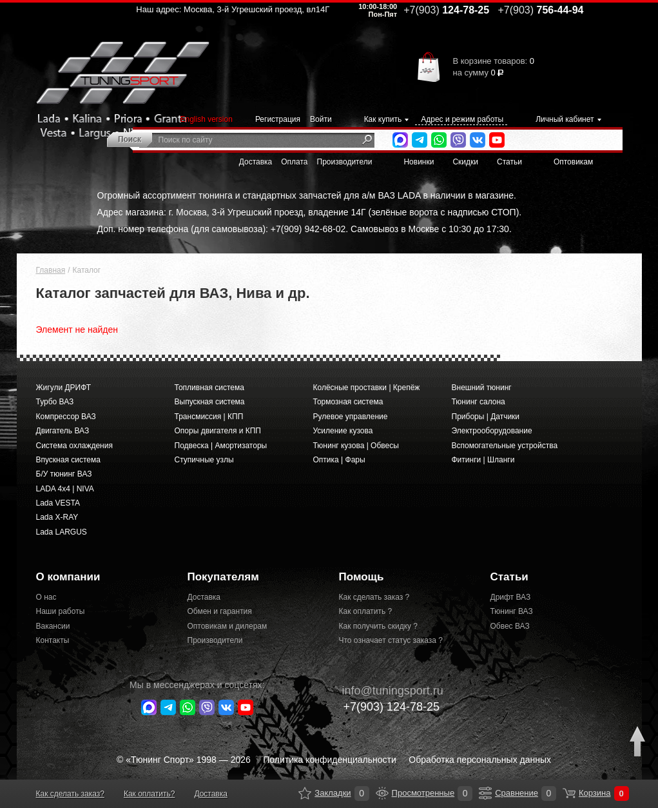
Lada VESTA (58, 502)
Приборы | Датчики (486, 416)
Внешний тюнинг (482, 387)
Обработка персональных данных (480, 759)
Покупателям (223, 577)
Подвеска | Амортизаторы (221, 445)
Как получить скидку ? (378, 626)
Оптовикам (573, 161)
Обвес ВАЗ (510, 626)
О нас (46, 597)
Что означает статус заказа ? (391, 640)
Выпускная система (210, 401)
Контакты (53, 640)
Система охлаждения (74, 445)
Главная (51, 270)
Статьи (509, 161)
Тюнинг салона (478, 401)
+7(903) (384, 706)
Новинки (418, 161)
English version (206, 119)
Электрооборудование (492, 430)
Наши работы (60, 611)
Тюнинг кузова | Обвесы (356, 445)
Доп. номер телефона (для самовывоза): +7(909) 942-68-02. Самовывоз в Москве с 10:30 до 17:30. (304, 229)
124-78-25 (446, 10)
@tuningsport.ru (386, 690)
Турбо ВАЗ (55, 401)
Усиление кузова (343, 430)
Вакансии (53, 626)
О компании (68, 577)
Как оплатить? (149, 793)
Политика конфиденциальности (329, 759)
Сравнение (485, 793)
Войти (321, 119)
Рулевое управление (350, 416)
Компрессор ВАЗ (66, 416)
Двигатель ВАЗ (63, 430)
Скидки (465, 161)
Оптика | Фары (339, 459)
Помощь (361, 577)
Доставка (256, 161)
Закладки (304, 793)
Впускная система (68, 459)
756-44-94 (541, 10)
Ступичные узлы (204, 459)
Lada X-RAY (57, 517)
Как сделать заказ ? (374, 597)
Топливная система (209, 387)
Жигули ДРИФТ (63, 387)
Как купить (383, 119)
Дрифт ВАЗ (510, 597)
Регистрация (277, 119)
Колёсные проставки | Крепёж (366, 387)
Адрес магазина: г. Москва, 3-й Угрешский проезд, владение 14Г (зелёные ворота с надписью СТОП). (309, 212)
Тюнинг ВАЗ (511, 611)
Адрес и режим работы (462, 119)
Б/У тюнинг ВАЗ (64, 473)
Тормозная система (348, 401)
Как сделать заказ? (70, 793)
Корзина (569, 793)
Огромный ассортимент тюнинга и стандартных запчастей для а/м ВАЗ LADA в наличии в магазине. (306, 195)
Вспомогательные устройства (505, 445)
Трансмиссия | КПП (209, 416)
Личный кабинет (565, 119)
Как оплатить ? (365, 611)
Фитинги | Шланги (483, 459)
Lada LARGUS (61, 532)
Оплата (294, 161)
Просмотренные (382, 793)
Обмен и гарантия (220, 611)
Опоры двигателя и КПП (218, 430)
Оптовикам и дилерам (227, 626)
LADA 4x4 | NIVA (65, 488)
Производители (345, 161)
